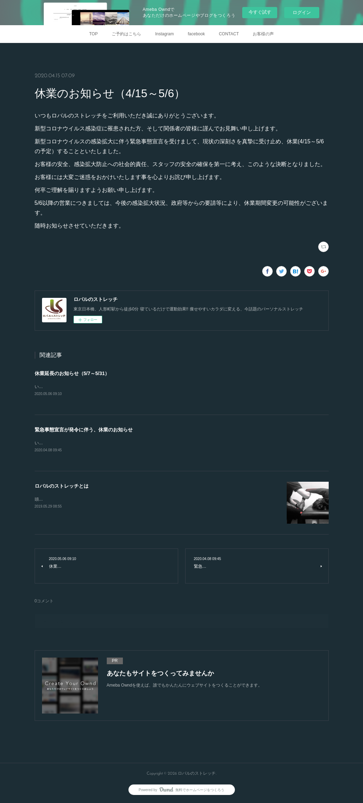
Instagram (164, 33)
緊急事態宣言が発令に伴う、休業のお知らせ (84, 430)
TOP (93, 33)
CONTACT (229, 33)
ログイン (302, 12)
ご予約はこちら (126, 33)
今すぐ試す (260, 12)
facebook (196, 33)
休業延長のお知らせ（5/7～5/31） (72, 373)
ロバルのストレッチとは (62, 487)
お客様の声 (263, 33)
